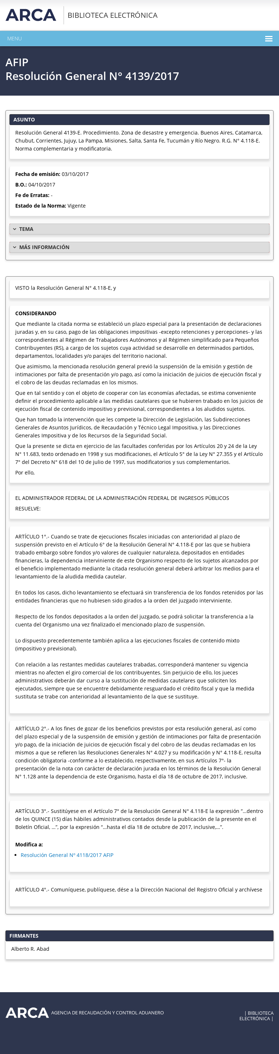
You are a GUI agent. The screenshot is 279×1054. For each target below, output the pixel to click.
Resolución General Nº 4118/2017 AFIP (67, 854)
